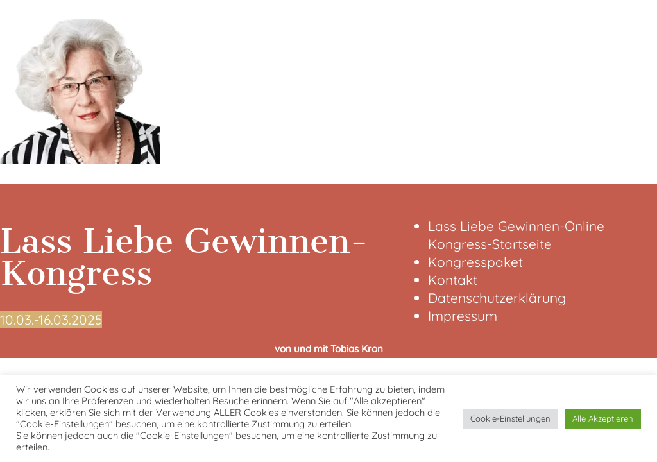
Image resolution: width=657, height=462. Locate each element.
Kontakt (452, 279)
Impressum (462, 315)
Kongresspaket (475, 261)
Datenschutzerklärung (497, 297)
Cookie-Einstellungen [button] (510, 418)
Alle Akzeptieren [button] (602, 418)
